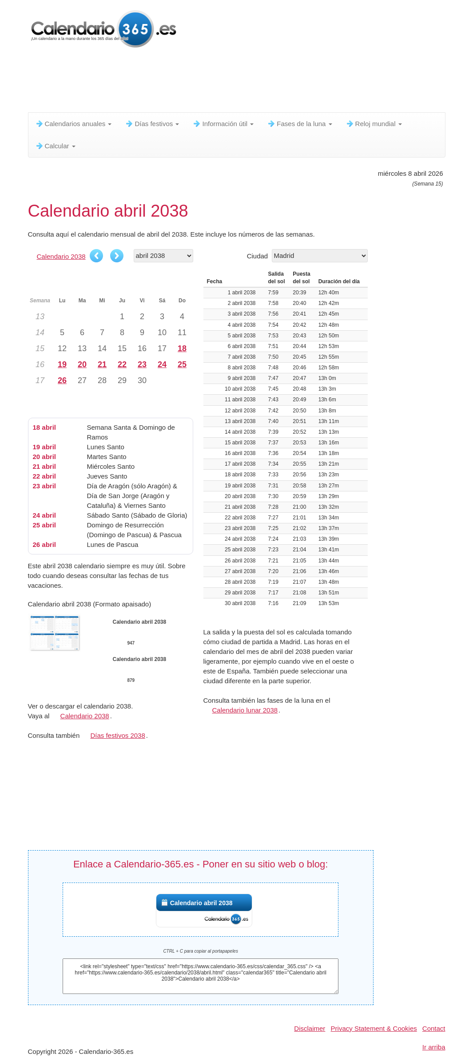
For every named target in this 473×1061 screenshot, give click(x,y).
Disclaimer (309, 1028)
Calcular (55, 146)
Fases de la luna (299, 123)
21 (102, 364)
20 (82, 364)
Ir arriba (433, 1047)
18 (182, 348)
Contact (433, 1028)
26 (62, 380)
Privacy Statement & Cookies (374, 1028)
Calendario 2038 (61, 256)
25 (182, 364)
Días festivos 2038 (117, 735)
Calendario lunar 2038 (245, 710)
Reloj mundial (374, 123)
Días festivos (152, 123)
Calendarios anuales (73, 123)
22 (122, 364)
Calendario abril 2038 (201, 903)
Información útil (223, 123)
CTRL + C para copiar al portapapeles (200, 951)
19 (62, 364)
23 (142, 364)
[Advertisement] (243, 82)
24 (162, 364)
